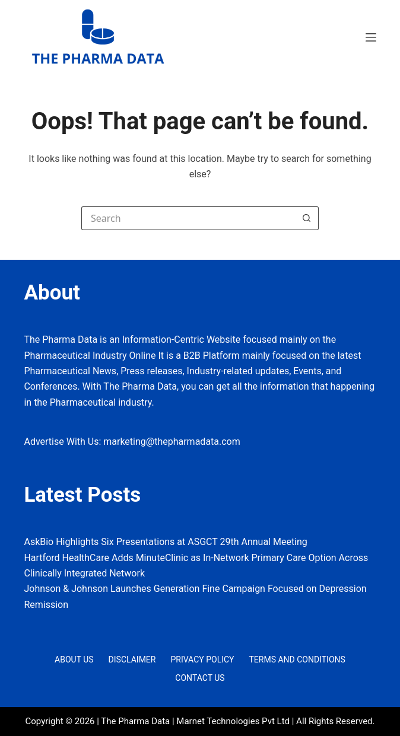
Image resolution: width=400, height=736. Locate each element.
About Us (74, 659)
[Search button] (307, 218)
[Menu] (371, 37)
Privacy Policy (202, 659)
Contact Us (199, 678)
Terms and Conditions (297, 659)
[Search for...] (188, 218)
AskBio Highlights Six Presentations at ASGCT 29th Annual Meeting (165, 541)
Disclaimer (132, 659)
